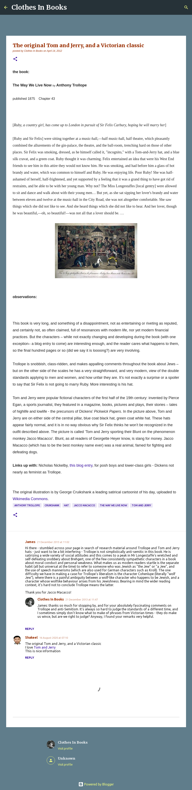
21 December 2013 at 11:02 (53, 542)
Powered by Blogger (96, 784)
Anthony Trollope (27, 505)
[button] (15, 59)
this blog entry (81, 465)
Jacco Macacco (84, 505)
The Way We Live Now (113, 505)
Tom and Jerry (141, 505)
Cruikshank (52, 505)
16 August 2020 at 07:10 (53, 637)
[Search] (186, 7)
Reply (29, 628)
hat (66, 505)
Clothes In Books (39, 7)
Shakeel (31, 637)
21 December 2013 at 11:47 (81, 599)
